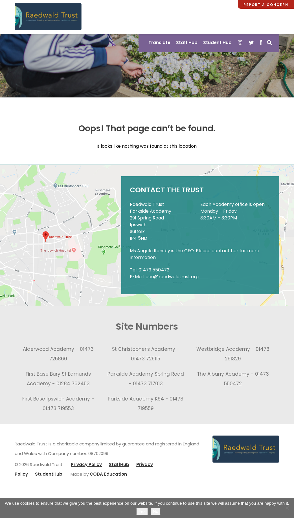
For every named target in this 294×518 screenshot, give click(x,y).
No (155, 511)
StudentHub (48, 474)
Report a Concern (265, 4)
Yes (142, 511)
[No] (287, 508)
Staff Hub (187, 42)
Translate (159, 42)
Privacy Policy (86, 464)
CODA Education (108, 474)
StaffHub (119, 464)
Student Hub (217, 42)
